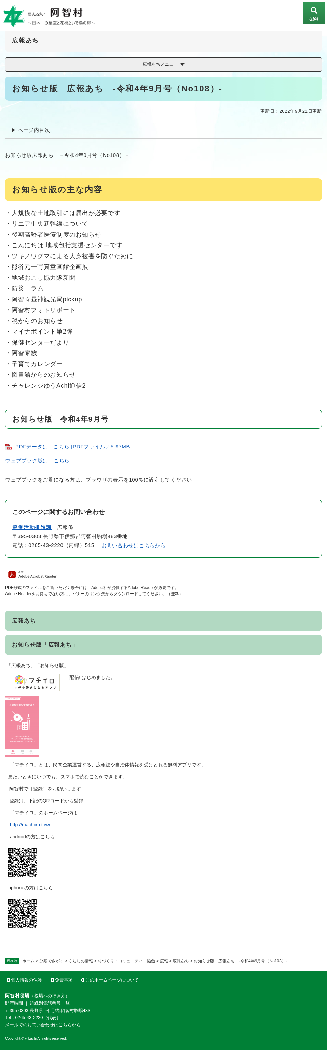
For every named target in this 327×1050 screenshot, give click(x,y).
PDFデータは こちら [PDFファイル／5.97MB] (73, 446)
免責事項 (64, 980)
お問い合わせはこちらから (133, 545)
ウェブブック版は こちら (37, 460)
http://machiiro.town (30, 824)
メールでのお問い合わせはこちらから (43, 1024)
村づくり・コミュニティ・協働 (126, 961)
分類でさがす (51, 961)
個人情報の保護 (26, 980)
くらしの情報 (80, 961)
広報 (164, 961)
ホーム (28, 961)
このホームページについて (112, 980)
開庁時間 (14, 1003)
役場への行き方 (49, 995)
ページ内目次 (34, 130)
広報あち (181, 961)
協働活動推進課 (32, 527)
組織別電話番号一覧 (50, 1003)
